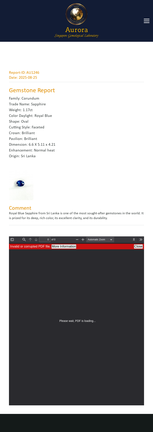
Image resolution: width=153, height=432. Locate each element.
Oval (24, 122)
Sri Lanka (28, 156)
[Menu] (146, 21)
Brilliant (28, 133)
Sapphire (38, 104)
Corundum (30, 99)
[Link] (76, 21)
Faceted (38, 127)
